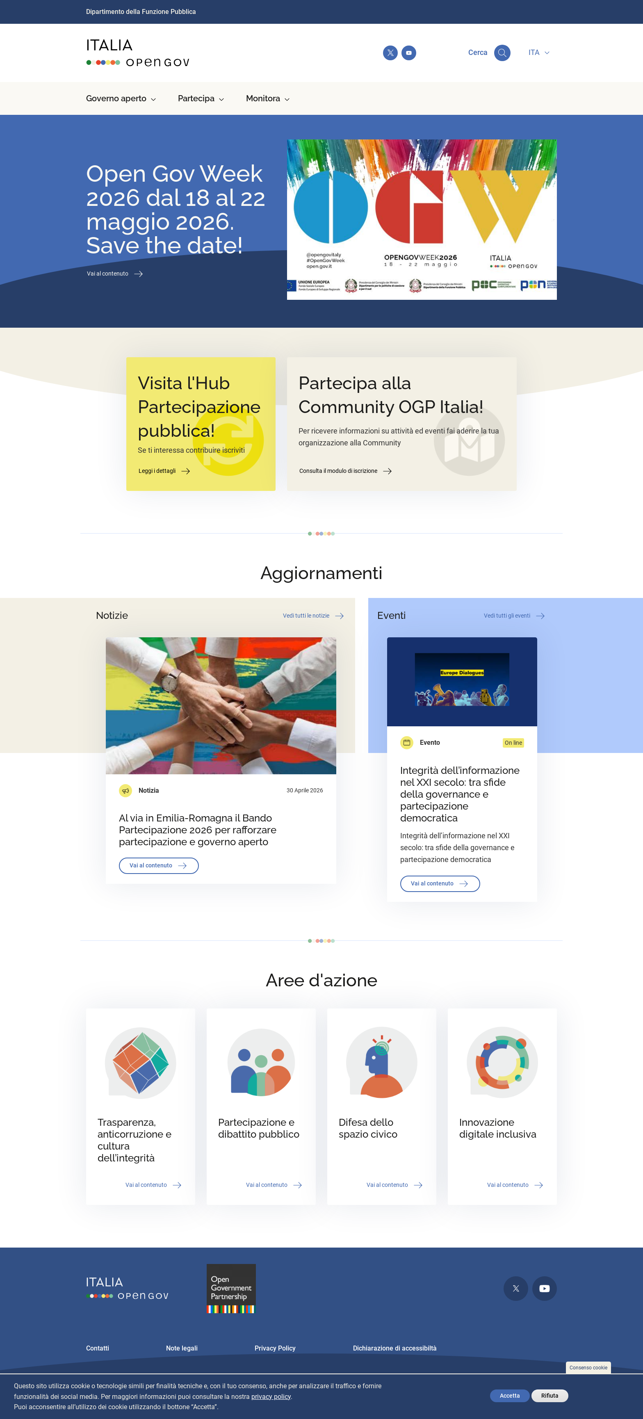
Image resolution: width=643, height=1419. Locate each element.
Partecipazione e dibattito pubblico (258, 1128)
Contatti (97, 1348)
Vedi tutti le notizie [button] (314, 616)
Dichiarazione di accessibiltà (395, 1348)
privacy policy (271, 1397)
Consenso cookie (588, 1368)
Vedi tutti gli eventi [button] (515, 616)
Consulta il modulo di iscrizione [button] (346, 471)
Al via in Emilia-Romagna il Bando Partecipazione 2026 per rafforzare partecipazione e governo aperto (197, 830)
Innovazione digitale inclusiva (497, 1128)
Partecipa (196, 98)
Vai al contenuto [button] (115, 274)
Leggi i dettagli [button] (165, 471)
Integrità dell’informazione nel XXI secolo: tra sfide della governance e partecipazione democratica (460, 794)
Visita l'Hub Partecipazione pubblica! (199, 407)
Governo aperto (116, 98)
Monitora (263, 98)
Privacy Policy (275, 1348)
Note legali (182, 1348)
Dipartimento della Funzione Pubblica (141, 12)
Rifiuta (550, 1395)
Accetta (510, 1395)
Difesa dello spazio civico (368, 1128)
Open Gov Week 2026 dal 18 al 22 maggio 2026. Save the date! (176, 209)
